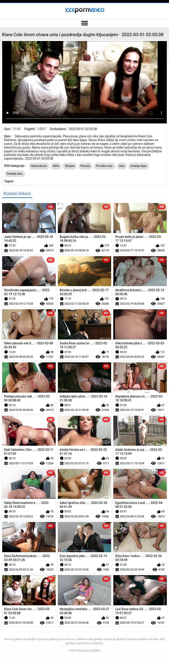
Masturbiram (39, 166)
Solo (122, 166)
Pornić (72, 650)
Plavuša (85, 166)
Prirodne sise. (104, 166)
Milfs (56, 166)
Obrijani (70, 166)
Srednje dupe (138, 166)
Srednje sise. (15, 173)
